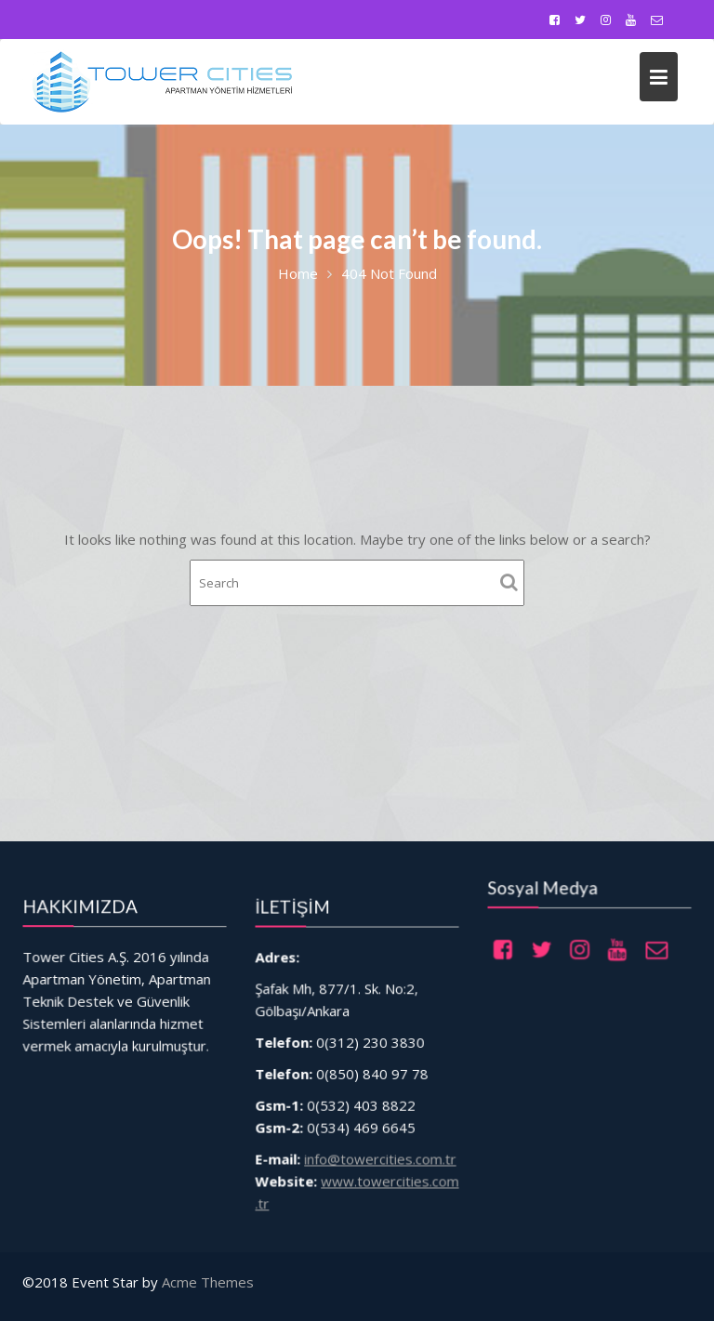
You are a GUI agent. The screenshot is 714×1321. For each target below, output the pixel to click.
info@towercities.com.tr (379, 1152)
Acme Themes (208, 1282)
